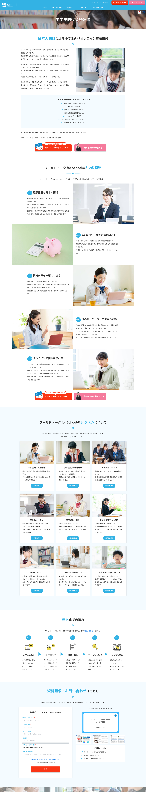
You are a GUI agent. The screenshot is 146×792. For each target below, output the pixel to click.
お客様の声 (71, 7)
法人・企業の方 (104, 2)
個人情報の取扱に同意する (46, 763)
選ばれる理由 (57, 7)
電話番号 (25, 738)
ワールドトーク (93, 2)
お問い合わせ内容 (28, 752)
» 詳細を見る (37, 486)
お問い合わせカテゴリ (29, 745)
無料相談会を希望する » (94, 147)
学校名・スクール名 (28, 718)
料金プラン (83, 7)
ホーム (45, 7)
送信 (45, 769)
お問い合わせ (137, 2)
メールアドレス (27, 731)
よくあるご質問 (98, 7)
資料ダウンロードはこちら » (56, 146)
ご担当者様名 (26, 724)
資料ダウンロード (119, 2)
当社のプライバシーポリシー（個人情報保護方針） (45, 759)
